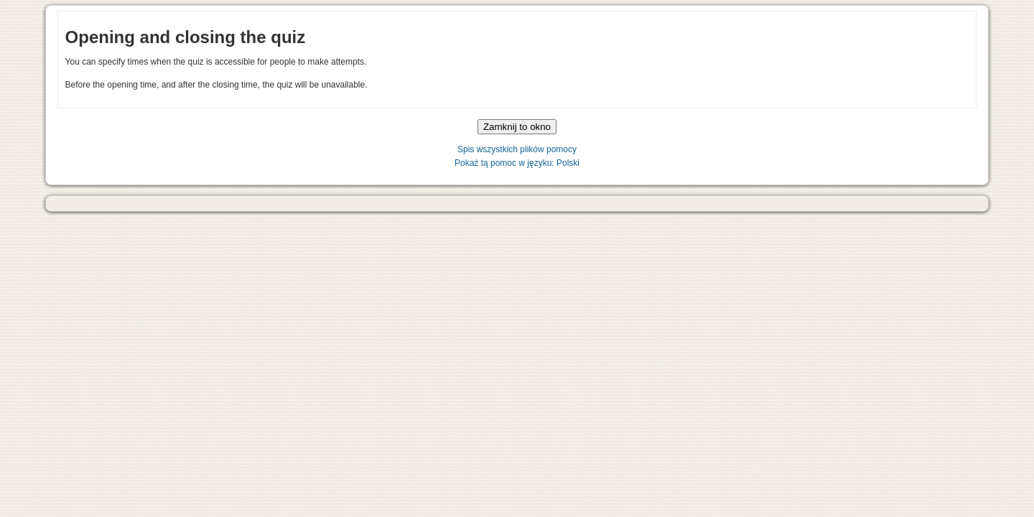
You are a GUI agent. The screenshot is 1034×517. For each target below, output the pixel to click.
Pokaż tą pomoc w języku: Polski (517, 163)
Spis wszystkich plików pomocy (517, 149)
